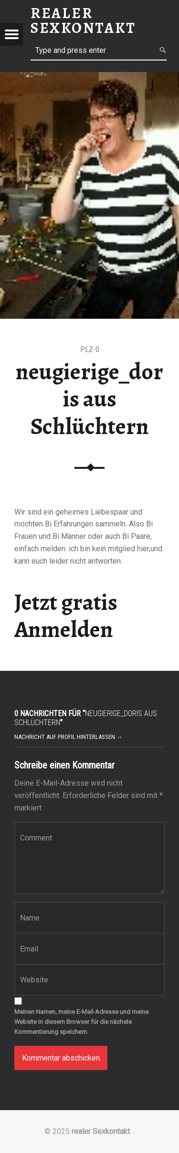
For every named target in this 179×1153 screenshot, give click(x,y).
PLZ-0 (89, 349)
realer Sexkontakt (101, 1131)
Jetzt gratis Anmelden (65, 616)
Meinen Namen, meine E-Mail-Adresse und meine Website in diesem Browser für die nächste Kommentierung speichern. (81, 1021)
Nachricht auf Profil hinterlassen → (68, 736)
